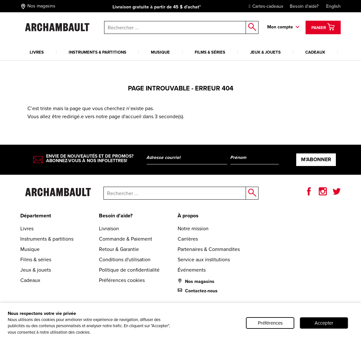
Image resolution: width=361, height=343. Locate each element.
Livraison (109, 228)
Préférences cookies (122, 280)
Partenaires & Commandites (209, 249)
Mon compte (280, 27)
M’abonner (316, 159)
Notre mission (193, 228)
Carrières (188, 239)
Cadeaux (315, 52)
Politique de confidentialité (129, 270)
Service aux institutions (204, 259)
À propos (188, 215)
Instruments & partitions (97, 52)
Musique (160, 52)
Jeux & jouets (265, 52)
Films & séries (210, 52)
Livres (37, 52)
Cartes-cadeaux (264, 6)
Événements (192, 270)
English (333, 6)
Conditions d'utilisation (125, 259)
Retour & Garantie (119, 249)
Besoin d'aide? (304, 6)
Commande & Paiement (125, 239)
